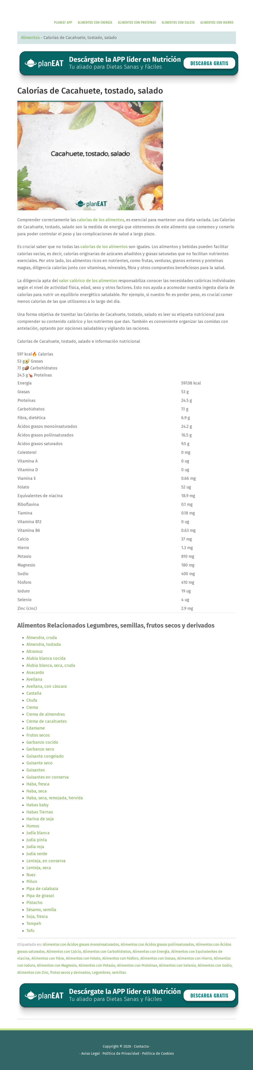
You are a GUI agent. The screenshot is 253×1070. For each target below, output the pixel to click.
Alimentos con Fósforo (120, 958)
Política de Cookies (158, 1053)
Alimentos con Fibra (47, 958)
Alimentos (30, 37)
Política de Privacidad (120, 1053)
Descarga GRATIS (209, 63)
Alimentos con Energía (151, 951)
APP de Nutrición (51, 7)
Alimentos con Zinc (33, 972)
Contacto (141, 1046)
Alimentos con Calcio (63, 951)
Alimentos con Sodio (215, 965)
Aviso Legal (90, 1053)
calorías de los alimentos (100, 219)
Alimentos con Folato (83, 958)
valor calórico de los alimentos (88, 280)
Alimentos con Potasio (97, 965)
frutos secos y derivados (70, 972)
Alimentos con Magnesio (57, 965)
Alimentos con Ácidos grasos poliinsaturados (157, 944)
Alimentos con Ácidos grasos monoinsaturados (81, 944)
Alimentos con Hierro (194, 958)
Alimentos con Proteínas (137, 965)
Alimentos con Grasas (157, 958)
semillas (119, 972)
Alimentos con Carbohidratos (107, 951)
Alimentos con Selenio (177, 965)
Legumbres (101, 972)
